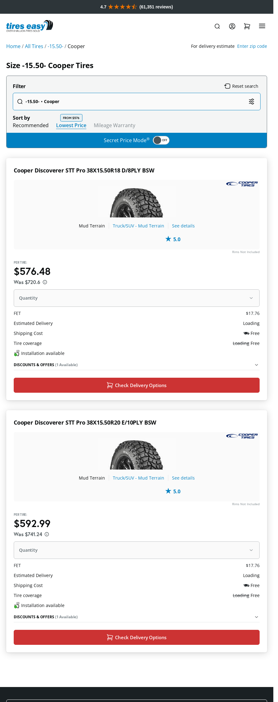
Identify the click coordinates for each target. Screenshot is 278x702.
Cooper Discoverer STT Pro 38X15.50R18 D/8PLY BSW (84, 184)
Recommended (31, 139)
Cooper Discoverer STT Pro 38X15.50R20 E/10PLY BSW (85, 437)
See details (183, 239)
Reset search (241, 100)
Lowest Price (71, 138)
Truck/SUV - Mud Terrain (138, 239)
